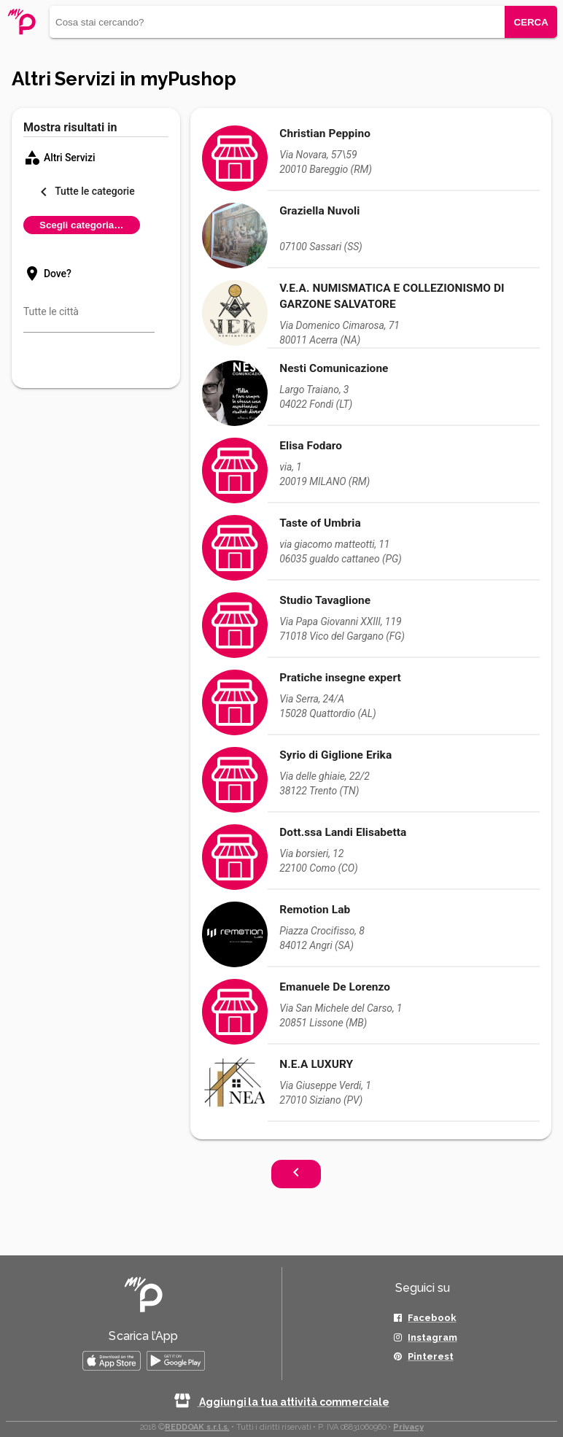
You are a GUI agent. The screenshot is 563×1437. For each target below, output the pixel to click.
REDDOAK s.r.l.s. (197, 1427)
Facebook (432, 1317)
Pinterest (430, 1356)
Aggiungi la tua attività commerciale (281, 1402)
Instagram (432, 1337)
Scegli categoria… (81, 225)
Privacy (408, 1427)
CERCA (530, 22)
